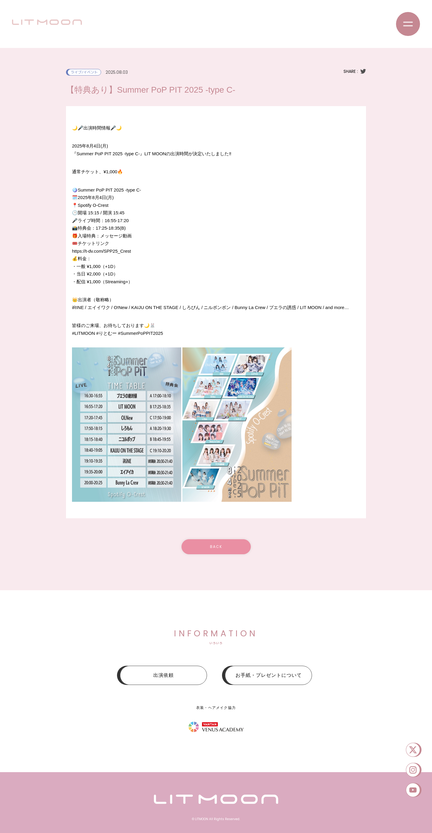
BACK (216, 546)
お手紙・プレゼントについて (269, 675)
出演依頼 (163, 675)
